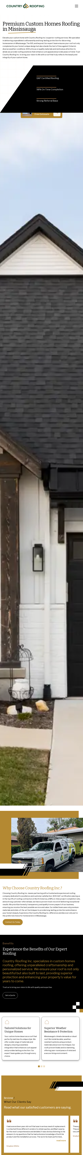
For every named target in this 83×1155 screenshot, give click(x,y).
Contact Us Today (12, 922)
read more (61, 1140)
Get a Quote (10, 995)
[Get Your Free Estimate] (57, 112)
